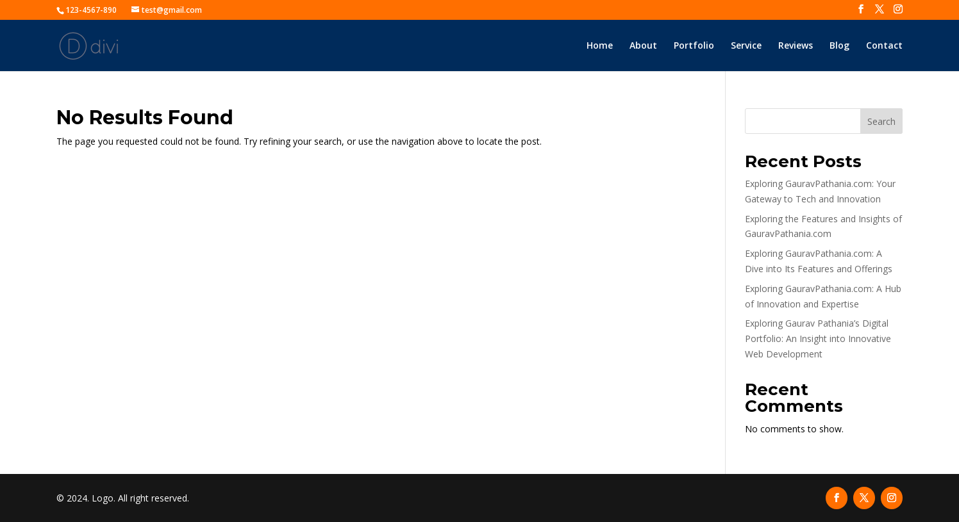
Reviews (795, 46)
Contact (884, 46)
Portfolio (694, 46)
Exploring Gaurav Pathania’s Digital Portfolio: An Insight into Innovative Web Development (818, 338)
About (643, 46)
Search (881, 121)
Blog (839, 46)
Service (746, 46)
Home (600, 46)
